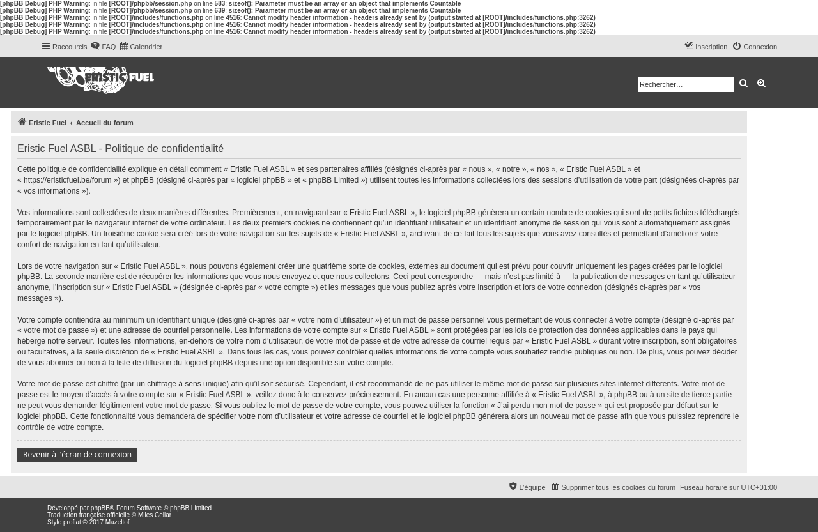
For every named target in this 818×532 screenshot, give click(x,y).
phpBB (100, 508)
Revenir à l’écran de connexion (77, 454)
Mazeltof (117, 522)
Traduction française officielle (88, 515)
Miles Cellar (154, 515)
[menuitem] (103, 46)
